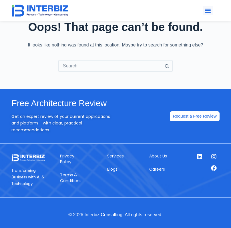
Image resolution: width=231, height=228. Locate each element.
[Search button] (167, 66)
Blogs (112, 169)
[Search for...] (109, 66)
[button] (208, 10)
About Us (158, 156)
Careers (157, 169)
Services (115, 156)
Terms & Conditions (70, 178)
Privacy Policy (67, 159)
